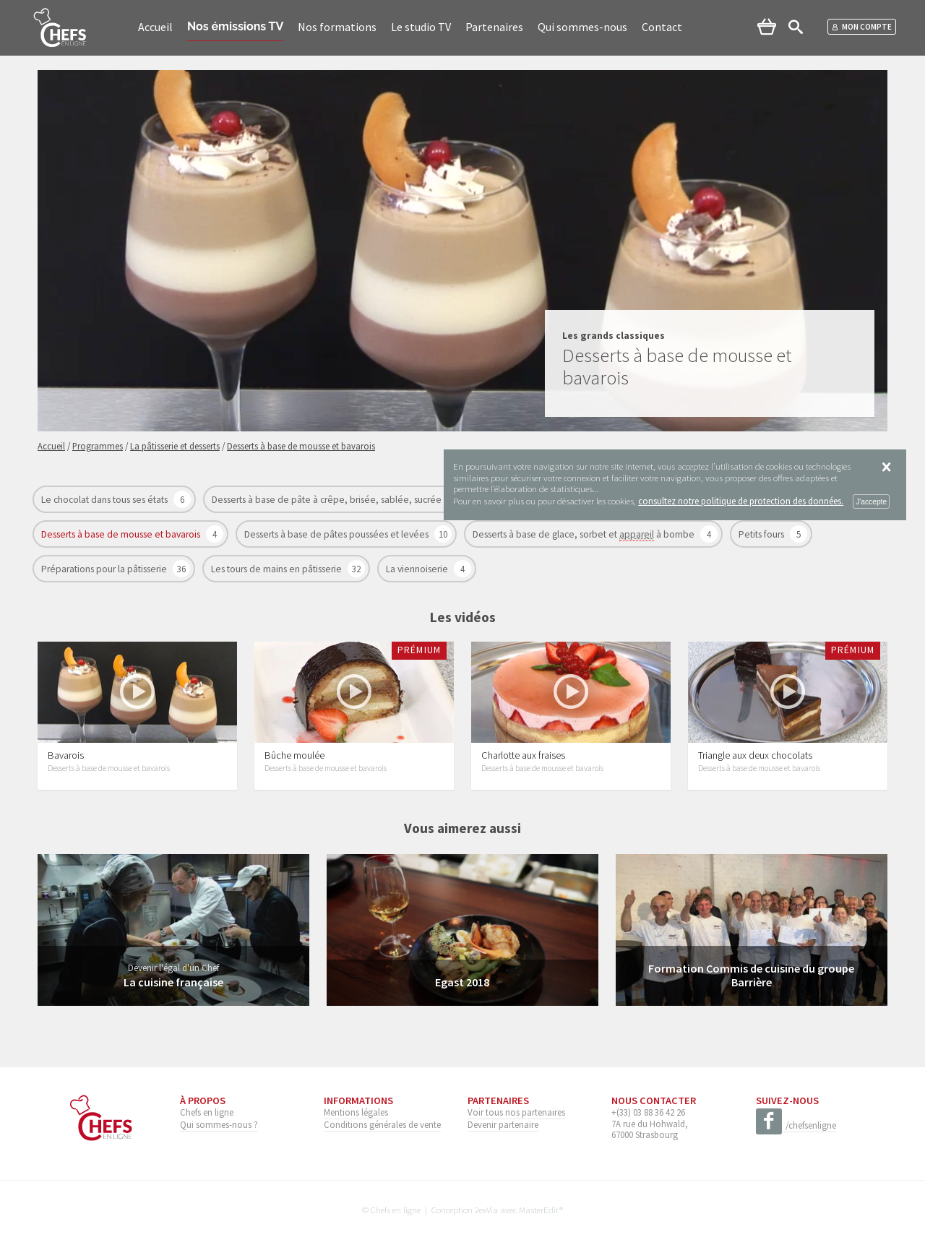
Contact (662, 27)
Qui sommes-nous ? (219, 1124)
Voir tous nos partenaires (516, 1112)
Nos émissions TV (235, 26)
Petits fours (762, 534)
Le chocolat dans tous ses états (105, 500)
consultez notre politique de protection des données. (740, 501)
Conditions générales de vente (382, 1124)
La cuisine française (173, 982)
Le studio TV (421, 27)
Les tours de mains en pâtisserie (277, 569)
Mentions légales (356, 1112)
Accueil (155, 27)
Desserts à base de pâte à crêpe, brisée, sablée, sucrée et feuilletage (357, 500)
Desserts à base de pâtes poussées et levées (337, 534)
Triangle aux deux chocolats (755, 755)
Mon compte (862, 27)
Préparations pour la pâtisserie (105, 569)
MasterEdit (539, 1209)
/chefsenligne (796, 1125)
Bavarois (66, 755)
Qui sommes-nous (582, 27)
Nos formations (337, 27)
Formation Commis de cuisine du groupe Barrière (751, 975)
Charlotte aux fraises (523, 755)
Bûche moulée (294, 755)
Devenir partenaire (503, 1124)
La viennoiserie (418, 569)
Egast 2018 (462, 982)
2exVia (486, 1209)
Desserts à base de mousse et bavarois (121, 534)
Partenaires (494, 27)
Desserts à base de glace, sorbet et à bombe (585, 534)
